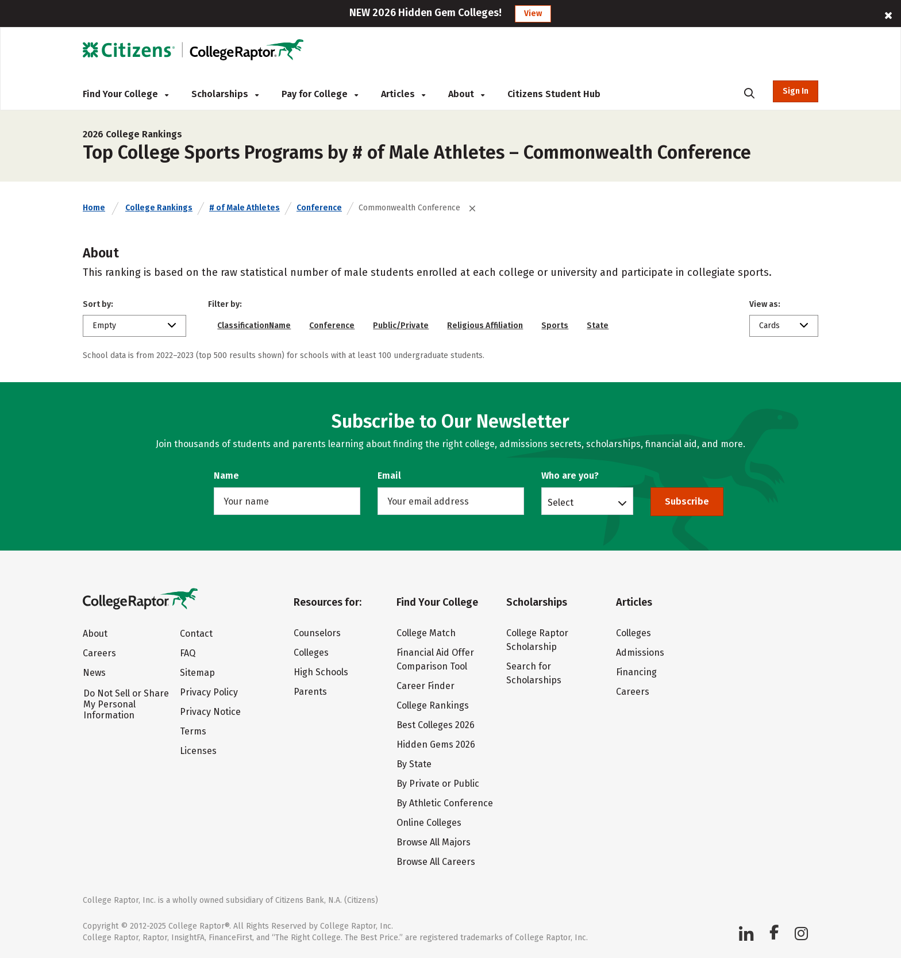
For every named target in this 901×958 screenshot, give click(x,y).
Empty (104, 325)
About (466, 94)
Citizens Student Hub (553, 94)
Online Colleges (428, 822)
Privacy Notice (210, 711)
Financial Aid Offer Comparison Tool (435, 659)
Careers (99, 653)
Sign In (795, 91)
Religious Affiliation (485, 325)
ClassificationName (254, 325)
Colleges (311, 652)
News (94, 672)
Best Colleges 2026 (435, 725)
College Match (426, 633)
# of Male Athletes (244, 208)
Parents (310, 691)
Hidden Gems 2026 (435, 744)
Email (389, 475)
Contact (196, 633)
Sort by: (98, 304)
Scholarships (225, 94)
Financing (636, 672)
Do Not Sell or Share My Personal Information (126, 704)
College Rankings (158, 208)
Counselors (317, 633)
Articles (403, 94)
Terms (193, 731)
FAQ (187, 653)
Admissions (640, 652)
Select (560, 502)
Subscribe (687, 501)
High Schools (321, 672)
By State (414, 764)
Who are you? (570, 475)
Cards (769, 325)
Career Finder (425, 685)
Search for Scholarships (533, 673)
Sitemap (197, 672)
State (598, 325)
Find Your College (125, 94)
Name (226, 475)
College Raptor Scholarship (537, 640)
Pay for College (320, 94)
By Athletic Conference (444, 803)
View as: (764, 304)
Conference (319, 208)
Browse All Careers (435, 861)
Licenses (198, 750)
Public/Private (401, 325)
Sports (554, 325)
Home (94, 208)
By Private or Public (437, 783)
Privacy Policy (209, 692)
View (533, 13)
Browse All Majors (433, 842)
